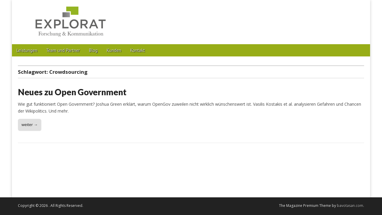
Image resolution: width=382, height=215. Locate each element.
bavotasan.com (350, 205)
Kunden (114, 50)
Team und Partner (63, 50)
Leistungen (26, 50)
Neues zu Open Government (72, 92)
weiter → (29, 124)
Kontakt (137, 50)
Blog (93, 50)
